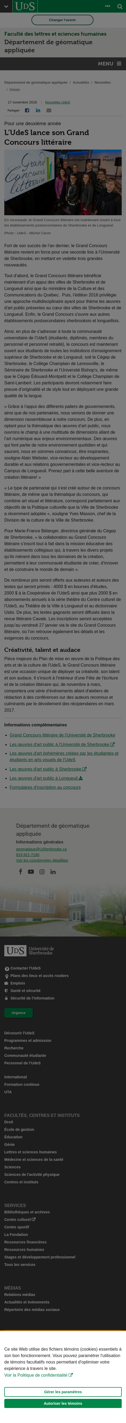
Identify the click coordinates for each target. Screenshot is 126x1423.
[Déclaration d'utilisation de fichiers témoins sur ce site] (63, 1377)
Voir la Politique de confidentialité (35, 1375)
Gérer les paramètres (63, 1392)
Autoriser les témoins (63, 1403)
